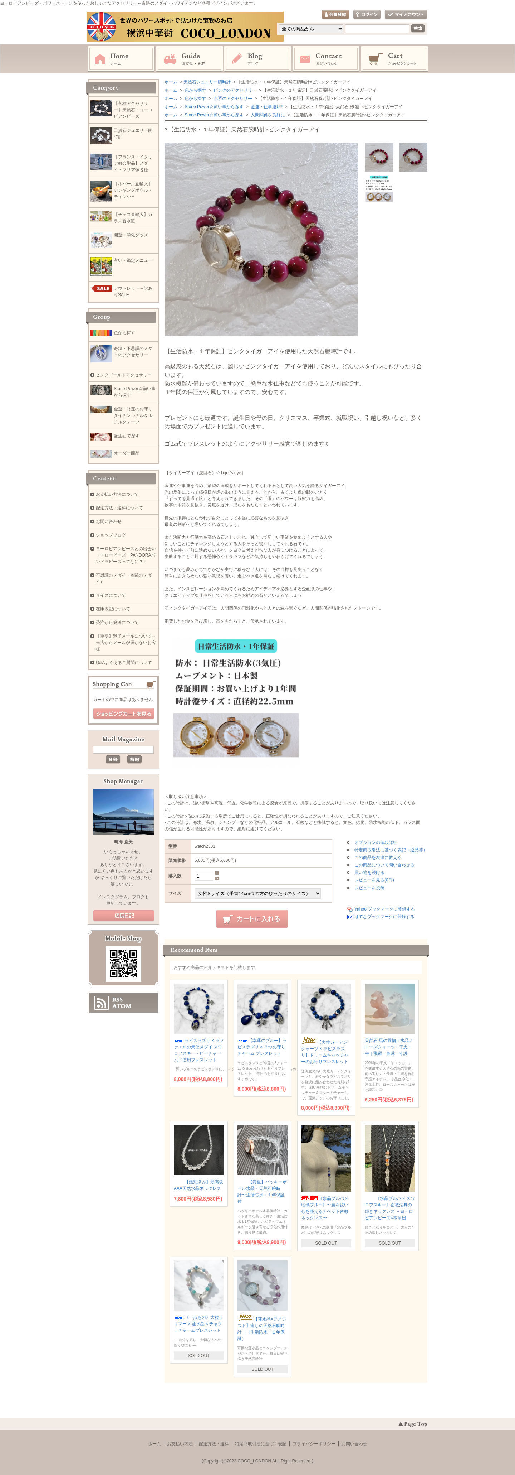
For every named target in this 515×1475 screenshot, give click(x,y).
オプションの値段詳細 (375, 842)
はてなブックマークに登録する (384, 916)
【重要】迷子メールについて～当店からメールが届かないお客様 (126, 643)
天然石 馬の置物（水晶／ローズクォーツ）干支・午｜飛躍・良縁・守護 (389, 1047)
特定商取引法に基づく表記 (260, 1443)
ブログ (257, 59)
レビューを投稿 (369, 887)
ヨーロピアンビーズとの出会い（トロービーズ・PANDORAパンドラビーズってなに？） (126, 555)
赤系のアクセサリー (232, 98)
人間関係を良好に (267, 114)
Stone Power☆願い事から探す (213, 106)
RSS (117, 1000)
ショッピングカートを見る (123, 714)
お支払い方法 (180, 1443)
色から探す (194, 90)
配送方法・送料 (214, 1443)
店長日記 (123, 916)
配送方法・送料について (119, 507)
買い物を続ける (369, 872)
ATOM (122, 1006)
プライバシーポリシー (314, 1443)
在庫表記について (113, 608)
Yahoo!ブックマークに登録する (384, 909)
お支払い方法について (117, 494)
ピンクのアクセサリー (234, 90)
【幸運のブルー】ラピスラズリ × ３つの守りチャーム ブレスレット (262, 1047)
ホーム (121, 59)
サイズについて (111, 595)
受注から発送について (117, 622)
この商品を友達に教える (378, 857)
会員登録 (335, 15)
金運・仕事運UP (266, 106)
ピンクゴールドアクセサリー (124, 375)
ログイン (367, 15)
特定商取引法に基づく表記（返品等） (390, 849)
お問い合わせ (326, 59)
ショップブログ (111, 535)
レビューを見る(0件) (374, 880)
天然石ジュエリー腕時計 (207, 82)
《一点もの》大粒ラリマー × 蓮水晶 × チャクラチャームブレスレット (198, 1324)
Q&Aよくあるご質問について (124, 662)
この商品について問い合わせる (384, 865)
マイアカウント (405, 15)
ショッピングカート (394, 59)
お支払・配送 (189, 59)
